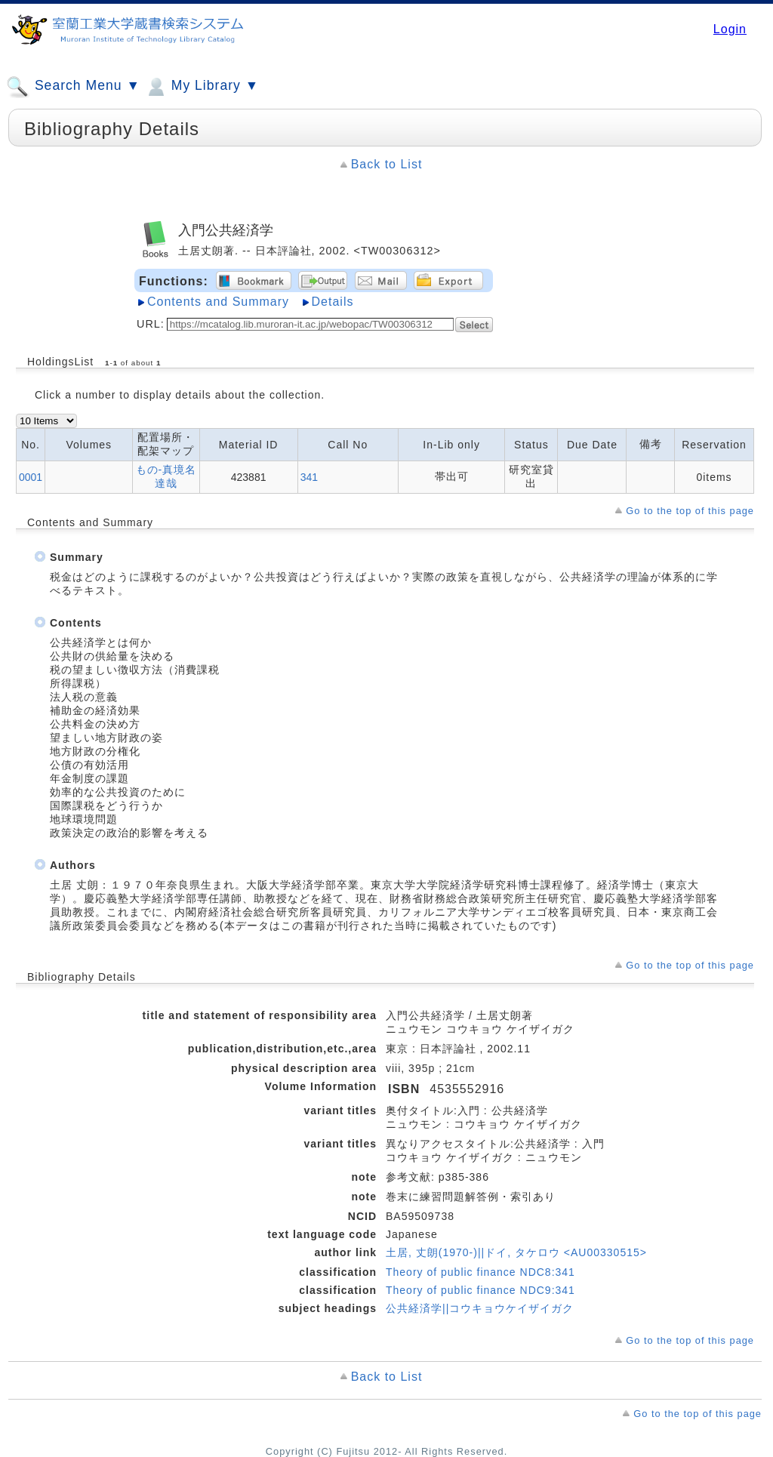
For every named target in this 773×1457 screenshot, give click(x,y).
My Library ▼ (201, 86)
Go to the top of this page (690, 510)
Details (333, 301)
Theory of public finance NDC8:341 (480, 1272)
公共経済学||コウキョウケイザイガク (480, 1308)
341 (309, 477)
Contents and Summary (218, 301)
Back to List (387, 164)
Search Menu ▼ (73, 86)
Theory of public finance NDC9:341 (480, 1290)
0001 (30, 477)
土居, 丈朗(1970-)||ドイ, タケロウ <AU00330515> (516, 1252)
